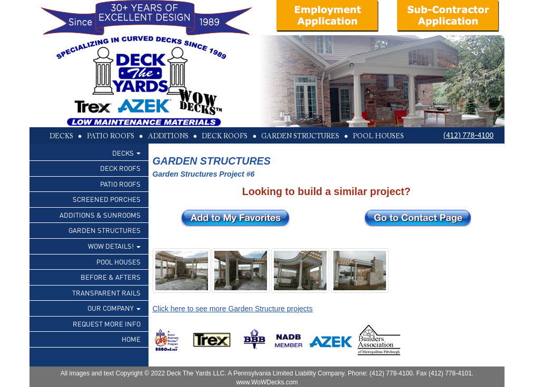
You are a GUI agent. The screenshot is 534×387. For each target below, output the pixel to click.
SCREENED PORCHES (107, 199)
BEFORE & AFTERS (111, 276)
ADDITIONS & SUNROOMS (100, 214)
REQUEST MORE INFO (107, 323)
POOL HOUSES (118, 261)
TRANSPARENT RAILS (106, 292)
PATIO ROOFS (120, 183)
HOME (131, 338)
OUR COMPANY (114, 307)
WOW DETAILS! (114, 245)
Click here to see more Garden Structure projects (233, 308)
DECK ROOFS (120, 168)
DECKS (126, 152)
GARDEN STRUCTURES (104, 230)
